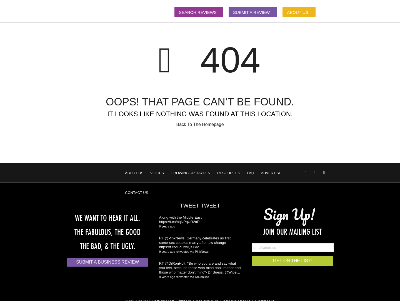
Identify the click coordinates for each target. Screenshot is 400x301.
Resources (228, 173)
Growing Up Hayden (190, 173)
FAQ (250, 173)
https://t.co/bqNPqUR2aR (179, 222)
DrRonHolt (202, 277)
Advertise (271, 173)
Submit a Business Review (107, 262)
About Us (134, 173)
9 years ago (167, 226)
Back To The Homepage (200, 124)
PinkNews (202, 251)
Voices (157, 173)
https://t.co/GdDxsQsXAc (179, 247)
